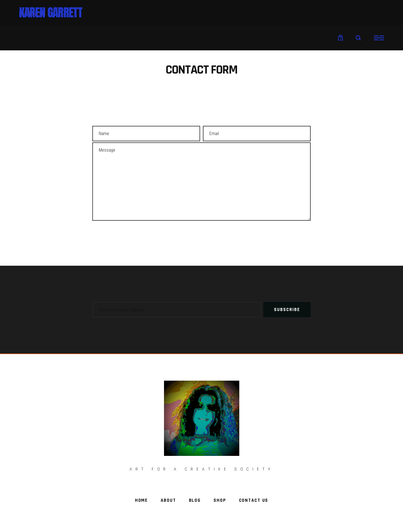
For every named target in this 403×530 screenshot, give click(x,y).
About (168, 500)
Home (141, 500)
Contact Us (253, 500)
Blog (195, 500)
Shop (220, 500)
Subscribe (287, 310)
